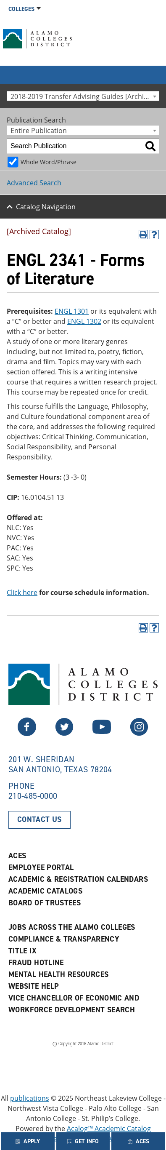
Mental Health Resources (58, 974)
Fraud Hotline (36, 963)
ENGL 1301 (72, 311)
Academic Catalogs (45, 891)
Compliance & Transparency (63, 939)
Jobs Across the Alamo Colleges (71, 927)
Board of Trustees (44, 903)
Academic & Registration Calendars (78, 879)
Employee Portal (41, 867)
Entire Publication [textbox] (39, 130)
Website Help (33, 986)
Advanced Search (34, 182)
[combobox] (83, 96)
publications (29, 1098)
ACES (17, 856)
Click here (22, 592)
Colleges (21, 9)
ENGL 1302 (84, 321)
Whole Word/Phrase (48, 162)
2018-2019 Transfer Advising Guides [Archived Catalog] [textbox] (85, 96)
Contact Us (39, 819)
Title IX (22, 951)
